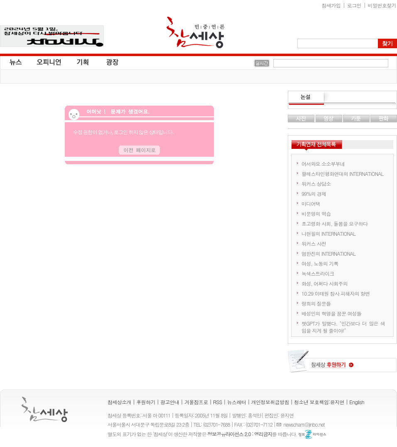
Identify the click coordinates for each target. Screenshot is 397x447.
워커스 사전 (313, 243)
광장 (106, 61)
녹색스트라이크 (317, 273)
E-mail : (280, 424)
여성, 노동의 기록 (319, 263)
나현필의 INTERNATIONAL (328, 233)
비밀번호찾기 (382, 5)
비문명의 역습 (316, 213)
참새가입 (331, 5)
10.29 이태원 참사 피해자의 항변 (335, 293)
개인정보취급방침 (270, 401)
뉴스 (15, 61)
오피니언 (49, 61)
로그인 (354, 5)
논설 (342, 98)
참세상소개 (119, 401)
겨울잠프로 (196, 401)
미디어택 (310, 203)
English (356, 401)
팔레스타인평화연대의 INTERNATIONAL (342, 173)
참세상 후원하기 (342, 364)
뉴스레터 (236, 401)
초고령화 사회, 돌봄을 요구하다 (334, 223)
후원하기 (145, 401)
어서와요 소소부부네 (323, 163)
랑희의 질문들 (316, 303)
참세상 (196, 32)
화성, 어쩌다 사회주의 (324, 283)
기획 (83, 61)
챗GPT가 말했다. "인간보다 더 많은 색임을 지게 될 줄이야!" (343, 327)
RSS (217, 401)
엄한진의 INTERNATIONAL (328, 253)
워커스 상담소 (316, 183)
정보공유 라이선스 (312, 434)
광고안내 (169, 401)
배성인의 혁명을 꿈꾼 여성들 (331, 313)
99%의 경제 (313, 193)
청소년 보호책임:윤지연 (319, 401)
